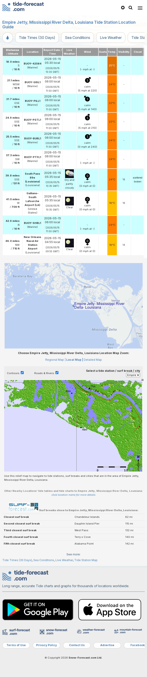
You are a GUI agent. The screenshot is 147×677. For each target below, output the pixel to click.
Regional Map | (55, 359)
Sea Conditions (77, 37)
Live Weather (111, 37)
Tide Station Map (86, 560)
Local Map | (74, 359)
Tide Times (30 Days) (37, 37)
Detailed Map (93, 359)
